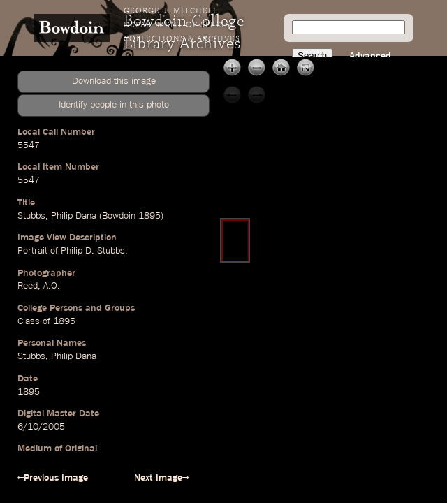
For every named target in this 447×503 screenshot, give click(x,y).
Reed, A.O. (38, 286)
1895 (149, 216)
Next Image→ (161, 478)
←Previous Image (52, 478)
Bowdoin (118, 216)
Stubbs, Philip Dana (56, 356)
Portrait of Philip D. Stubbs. (72, 251)
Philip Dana (73, 216)
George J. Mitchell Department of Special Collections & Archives (182, 25)
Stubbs (31, 216)
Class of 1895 (46, 321)
